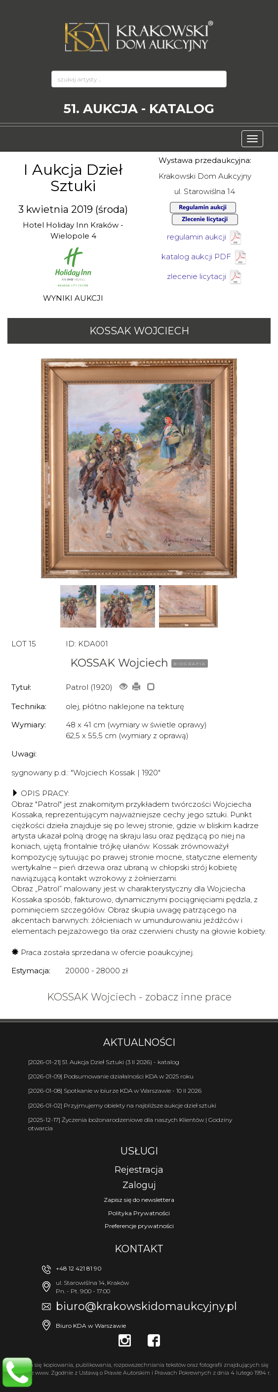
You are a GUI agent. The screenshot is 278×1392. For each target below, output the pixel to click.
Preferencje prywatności (139, 1226)
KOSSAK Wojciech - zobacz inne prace (139, 997)
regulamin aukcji (205, 236)
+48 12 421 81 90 (79, 1268)
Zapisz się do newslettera (139, 1199)
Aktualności (139, 1042)
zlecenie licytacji (205, 276)
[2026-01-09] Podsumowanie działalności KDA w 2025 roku (111, 1076)
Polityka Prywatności (139, 1213)
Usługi (139, 1151)
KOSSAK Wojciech (139, 331)
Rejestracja (139, 1169)
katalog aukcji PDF (204, 256)
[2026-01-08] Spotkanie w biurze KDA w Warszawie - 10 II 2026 (114, 1090)
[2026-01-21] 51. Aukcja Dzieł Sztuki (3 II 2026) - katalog (103, 1062)
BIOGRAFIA (189, 663)
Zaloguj (139, 1185)
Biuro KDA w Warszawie (91, 1325)
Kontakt (139, 1249)
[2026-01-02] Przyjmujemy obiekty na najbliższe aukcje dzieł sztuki (122, 1105)
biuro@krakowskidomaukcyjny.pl (146, 1306)
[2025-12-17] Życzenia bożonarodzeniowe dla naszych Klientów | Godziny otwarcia (130, 1124)
